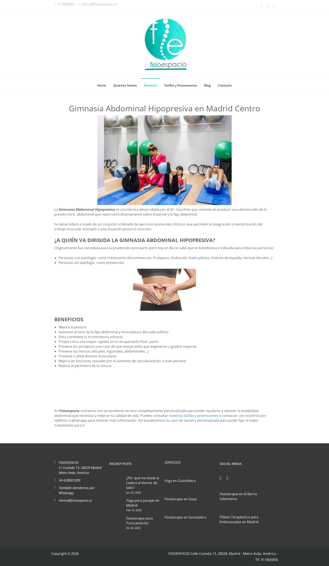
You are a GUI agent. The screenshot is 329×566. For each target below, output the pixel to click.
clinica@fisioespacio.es (98, 4)
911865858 (64, 4)
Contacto (225, 85)
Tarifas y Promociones (180, 85)
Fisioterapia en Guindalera (185, 517)
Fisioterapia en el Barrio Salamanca (238, 496)
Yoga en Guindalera (180, 480)
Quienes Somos (125, 85)
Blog (207, 85)
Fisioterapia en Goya (180, 499)
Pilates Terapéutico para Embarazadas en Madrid (239, 519)
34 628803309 (69, 480)
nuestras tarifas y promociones (193, 415)
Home (101, 85)
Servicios (150, 85)
